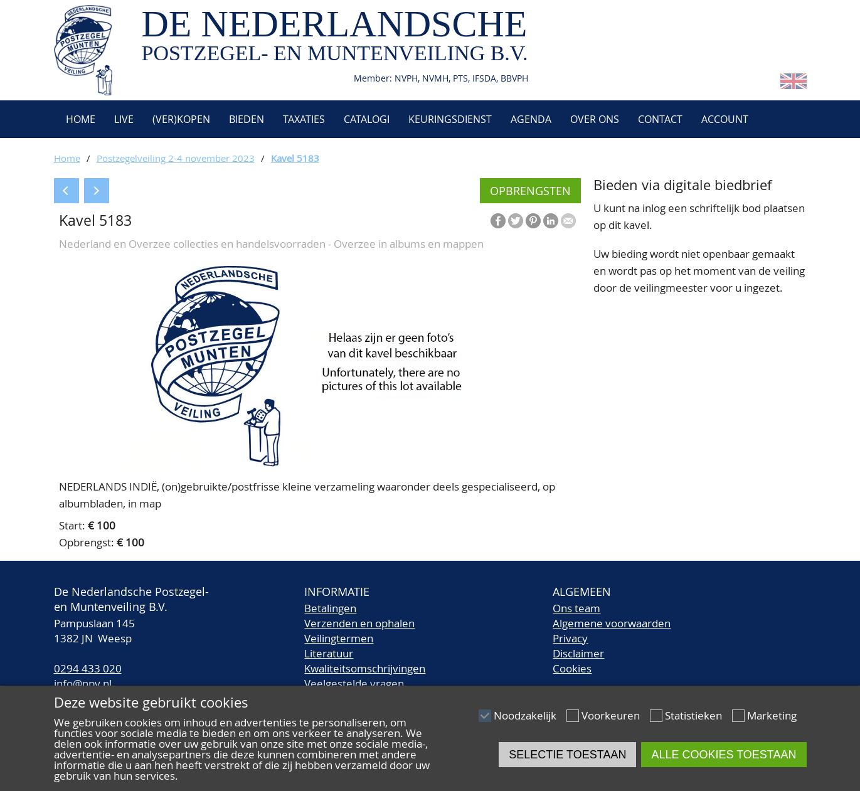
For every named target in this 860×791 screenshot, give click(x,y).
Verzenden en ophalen (359, 623)
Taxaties (304, 119)
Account (724, 119)
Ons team (576, 608)
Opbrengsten (530, 190)
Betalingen (330, 608)
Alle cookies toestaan (723, 754)
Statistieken (693, 715)
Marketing (772, 715)
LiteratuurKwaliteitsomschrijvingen (364, 661)
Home (79, 119)
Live (124, 119)
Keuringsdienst (450, 119)
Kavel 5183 (295, 158)
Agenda (531, 119)
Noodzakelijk (525, 715)
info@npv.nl (83, 683)
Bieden (246, 119)
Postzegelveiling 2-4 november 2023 (176, 158)
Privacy (570, 638)
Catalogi (367, 119)
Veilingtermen (338, 638)
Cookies (572, 668)
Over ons (594, 119)
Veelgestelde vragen (354, 683)
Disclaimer (578, 653)
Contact (660, 119)
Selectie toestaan (567, 754)
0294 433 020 (88, 668)
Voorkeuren (610, 715)
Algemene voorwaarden (612, 623)
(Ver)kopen (181, 119)
